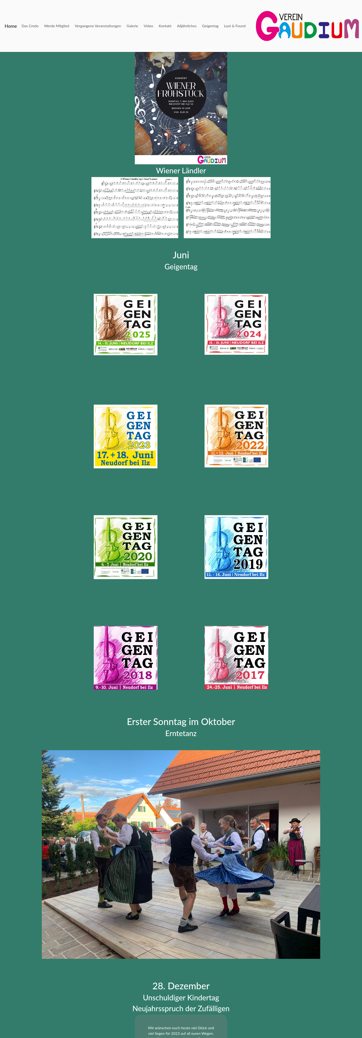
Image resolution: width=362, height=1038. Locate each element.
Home (11, 26)
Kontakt (165, 26)
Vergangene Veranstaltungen (98, 26)
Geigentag (210, 26)
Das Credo (30, 26)
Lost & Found (235, 26)
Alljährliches (186, 26)
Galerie (132, 26)
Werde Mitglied (56, 26)
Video (148, 26)
